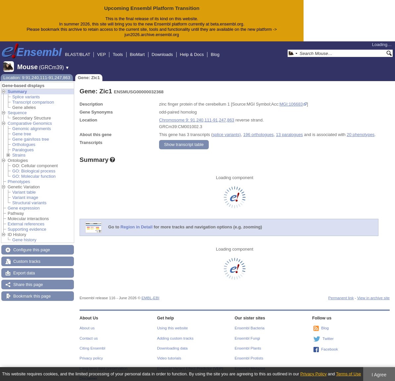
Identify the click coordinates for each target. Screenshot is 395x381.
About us (87, 323)
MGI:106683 (291, 98)
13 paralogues (289, 129)
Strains (19, 149)
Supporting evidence (27, 223)
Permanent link (341, 293)
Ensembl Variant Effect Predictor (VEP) (190, 363)
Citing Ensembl (92, 343)
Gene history (24, 234)
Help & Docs (192, 49)
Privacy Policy (313, 373)
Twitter (328, 333)
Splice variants (26, 91)
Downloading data (172, 343)
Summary (17, 86)
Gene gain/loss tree (30, 133)
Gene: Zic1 (89, 72)
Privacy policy (91, 353)
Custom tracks (26, 256)
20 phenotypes (360, 129)
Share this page (28, 279)
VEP (101, 49)
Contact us (89, 333)
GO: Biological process (33, 165)
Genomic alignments (31, 123)
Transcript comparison (33, 96)
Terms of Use (348, 373)
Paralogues (23, 144)
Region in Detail (137, 221)
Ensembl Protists (249, 353)
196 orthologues (258, 129)
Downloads (162, 49)
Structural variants (29, 197)
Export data (24, 267)
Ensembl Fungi (247, 333)
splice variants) (226, 129)
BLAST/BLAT (77, 49)
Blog (215, 49)
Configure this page (31, 244)
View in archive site (373, 293)
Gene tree (21, 128)
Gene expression (24, 202)
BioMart (137, 49)
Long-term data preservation (104, 363)
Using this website (172, 323)
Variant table (24, 186)
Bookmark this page (32, 290)
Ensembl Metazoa (250, 363)
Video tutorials (169, 353)
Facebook (329, 344)
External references (26, 218)
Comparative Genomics (30, 118)
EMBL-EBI (150, 293)
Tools (118, 49)
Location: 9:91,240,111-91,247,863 (36, 72)
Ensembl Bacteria (249, 323)
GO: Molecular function (34, 170)
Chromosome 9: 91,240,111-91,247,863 (196, 114)
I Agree (378, 374)
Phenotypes (19, 176)
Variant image (25, 192)
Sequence (17, 107)
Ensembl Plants (248, 343)
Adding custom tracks (175, 333)
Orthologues (23, 139)
